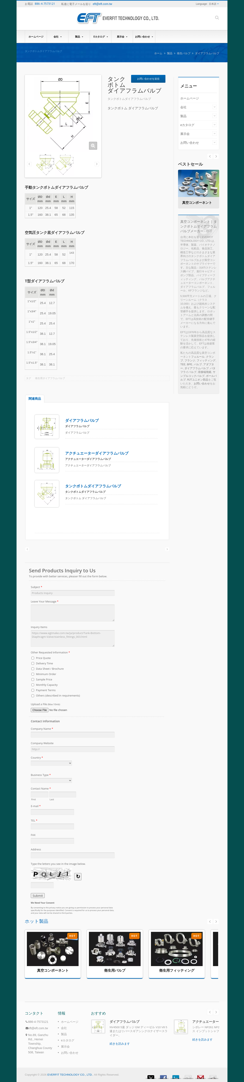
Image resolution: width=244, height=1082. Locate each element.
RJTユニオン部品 (197, 379)
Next (210, 156)
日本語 (212, 3)
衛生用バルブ (114, 970)
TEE (182, 364)
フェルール (198, 356)
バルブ (198, 364)
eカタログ (100, 36)
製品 (79, 36)
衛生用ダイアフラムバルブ (50, 378)
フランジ (189, 360)
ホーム (158, 53)
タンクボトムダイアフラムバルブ (93, 485)
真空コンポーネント (197, 202)
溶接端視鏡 (204, 372)
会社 (57, 36)
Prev (216, 156)
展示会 (122, 36)
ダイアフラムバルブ (207, 53)
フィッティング (206, 360)
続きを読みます (120, 1043)
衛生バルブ (183, 53)
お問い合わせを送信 (148, 78)
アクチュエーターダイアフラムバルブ (96, 453)
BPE (189, 364)
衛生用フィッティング (176, 970)
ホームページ (36, 36)
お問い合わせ (144, 36)
